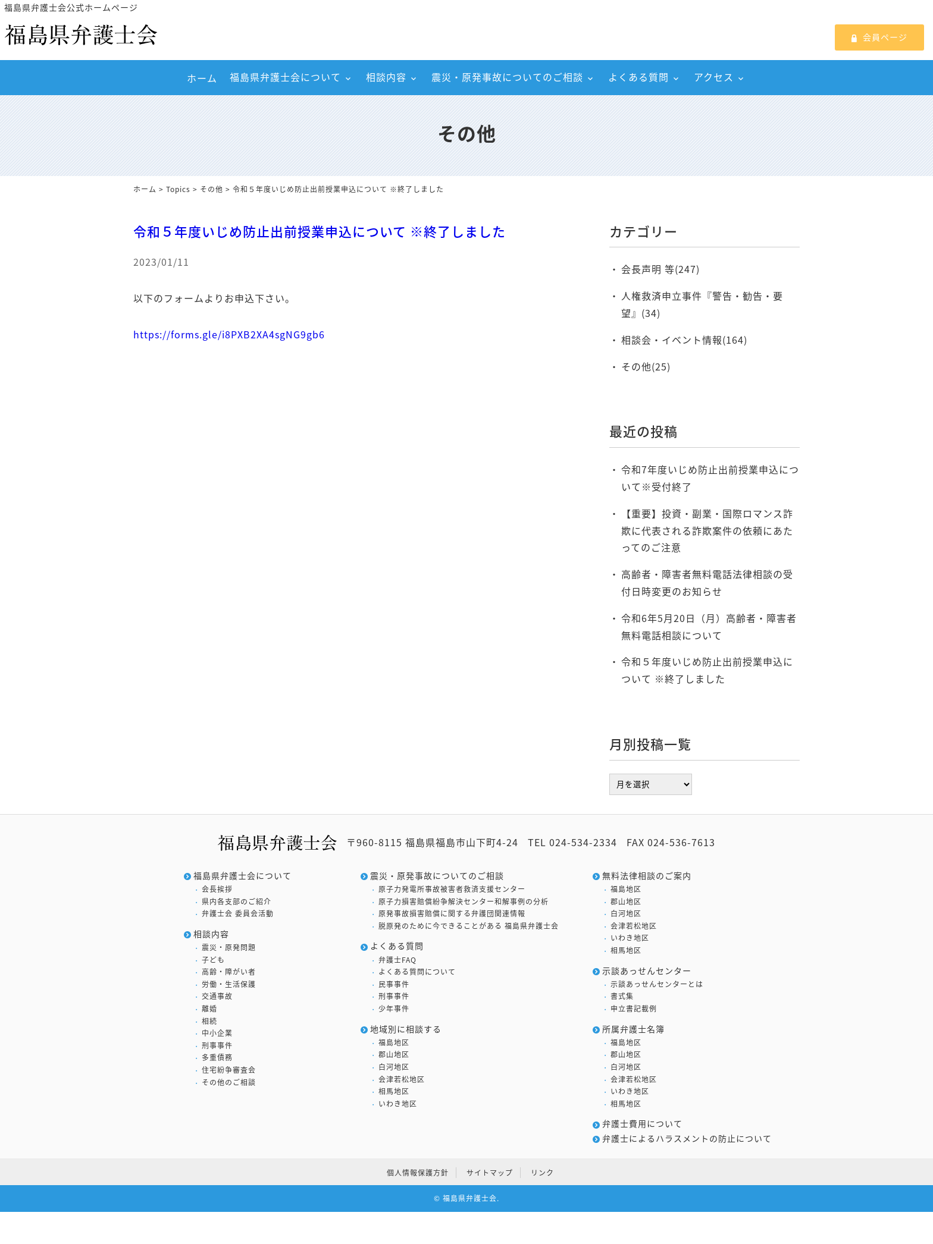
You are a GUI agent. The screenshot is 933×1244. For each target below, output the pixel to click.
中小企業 (217, 1033)
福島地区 (393, 1043)
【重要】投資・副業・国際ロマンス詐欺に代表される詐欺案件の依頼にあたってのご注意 (707, 530)
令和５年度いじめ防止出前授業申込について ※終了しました (319, 231)
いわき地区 (397, 1104)
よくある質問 (638, 77)
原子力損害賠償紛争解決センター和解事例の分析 (463, 902)
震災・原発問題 (229, 948)
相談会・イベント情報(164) (684, 339)
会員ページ (879, 37)
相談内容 (386, 77)
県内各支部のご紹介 (236, 902)
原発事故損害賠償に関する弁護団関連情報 (451, 914)
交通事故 (217, 996)
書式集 (622, 996)
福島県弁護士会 (470, 1198)
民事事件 (393, 984)
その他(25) (646, 366)
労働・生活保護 (229, 984)
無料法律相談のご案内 (646, 875)
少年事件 (393, 1009)
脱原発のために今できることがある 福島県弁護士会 (468, 926)
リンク (542, 1172)
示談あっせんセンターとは (656, 984)
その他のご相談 (229, 1082)
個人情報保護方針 (418, 1172)
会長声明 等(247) (660, 269)
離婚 (209, 1009)
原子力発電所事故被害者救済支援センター (451, 889)
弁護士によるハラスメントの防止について (687, 1138)
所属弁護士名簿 (633, 1029)
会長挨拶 (217, 889)
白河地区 (393, 1067)
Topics (178, 189)
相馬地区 (393, 1091)
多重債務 (217, 1058)
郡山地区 (393, 1055)
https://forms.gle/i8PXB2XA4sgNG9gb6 (229, 334)
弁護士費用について (642, 1123)
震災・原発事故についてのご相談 (507, 77)
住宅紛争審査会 (229, 1070)
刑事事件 (217, 1046)
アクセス (714, 77)
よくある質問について (417, 972)
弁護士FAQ (397, 960)
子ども (213, 960)
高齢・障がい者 (229, 972)
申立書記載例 (633, 1009)
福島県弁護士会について (285, 77)
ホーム (202, 78)
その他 (211, 189)
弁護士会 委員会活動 (238, 914)
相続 (209, 1021)
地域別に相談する (406, 1029)
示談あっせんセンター (646, 970)
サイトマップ (490, 1172)
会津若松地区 (401, 1080)
